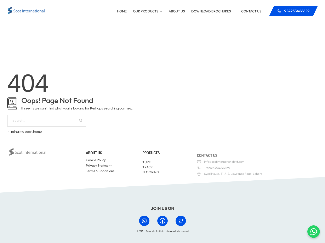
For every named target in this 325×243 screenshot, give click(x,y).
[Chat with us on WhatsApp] (313, 231)
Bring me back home (24, 131)
